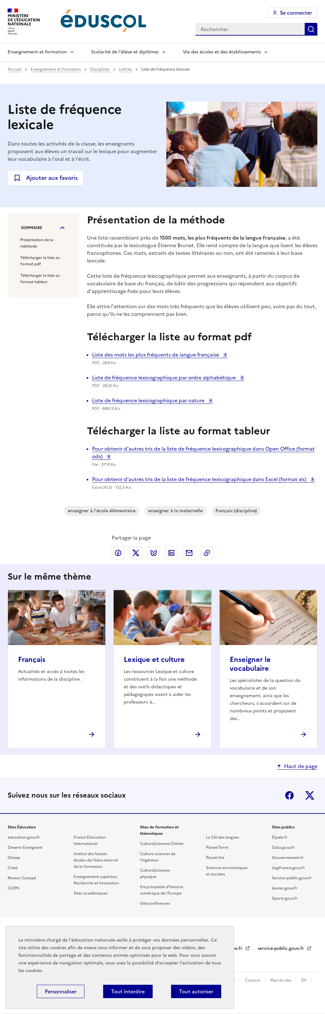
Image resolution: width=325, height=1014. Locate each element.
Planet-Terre (217, 847)
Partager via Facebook (118, 553)
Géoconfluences (155, 903)
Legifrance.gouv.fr (288, 868)
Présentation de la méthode (36, 243)
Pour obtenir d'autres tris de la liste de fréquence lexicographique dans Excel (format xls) (200, 479)
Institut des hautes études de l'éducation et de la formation (96, 860)
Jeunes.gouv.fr (284, 888)
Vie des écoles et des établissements (222, 52)
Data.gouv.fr (283, 847)
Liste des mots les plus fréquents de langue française (156, 354)
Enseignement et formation (37, 52)
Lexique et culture (154, 659)
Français (31, 659)
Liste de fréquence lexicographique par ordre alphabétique (164, 377)
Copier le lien (207, 553)
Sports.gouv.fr (285, 898)
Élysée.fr (280, 837)
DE (304, 980)
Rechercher (311, 29)
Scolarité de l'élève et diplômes (125, 52)
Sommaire (31, 228)
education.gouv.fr (24, 837)
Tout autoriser (196, 991)
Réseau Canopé (22, 878)
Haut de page (300, 766)
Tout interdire (128, 991)
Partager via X (135, 553)
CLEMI (13, 888)
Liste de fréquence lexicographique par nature (149, 400)
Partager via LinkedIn (171, 553)
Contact (253, 980)
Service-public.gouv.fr (292, 878)
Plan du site (281, 980)
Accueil (15, 69)
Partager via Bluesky (153, 553)
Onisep (14, 858)
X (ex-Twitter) (309, 795)
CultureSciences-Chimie (161, 844)
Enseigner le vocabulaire (250, 664)
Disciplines (100, 69)
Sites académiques (91, 893)
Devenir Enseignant (25, 847)
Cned (12, 868)
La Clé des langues (222, 837)
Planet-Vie (215, 858)
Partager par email (189, 553)
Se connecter (296, 13)
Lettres (126, 69)
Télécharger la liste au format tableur (40, 279)
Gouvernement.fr (288, 858)
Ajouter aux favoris (52, 178)
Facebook (289, 795)
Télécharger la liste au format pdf (40, 261)
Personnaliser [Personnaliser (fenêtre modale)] (60, 991)
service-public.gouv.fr (281, 948)
